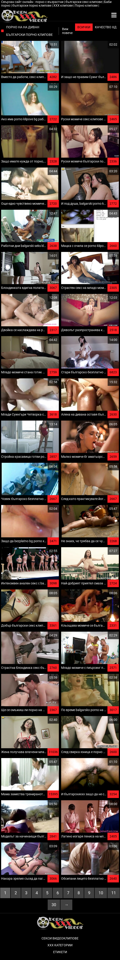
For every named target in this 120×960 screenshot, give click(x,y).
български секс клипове (84, 2)
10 (101, 892)
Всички (83, 27)
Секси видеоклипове (60, 938)
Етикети (60, 952)
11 (113, 892)
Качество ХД (106, 27)
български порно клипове (32, 5)
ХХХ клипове (63, 5)
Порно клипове (86, 5)
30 (54, 904)
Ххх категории (60, 945)
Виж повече (67, 31)
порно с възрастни (49, 2)
